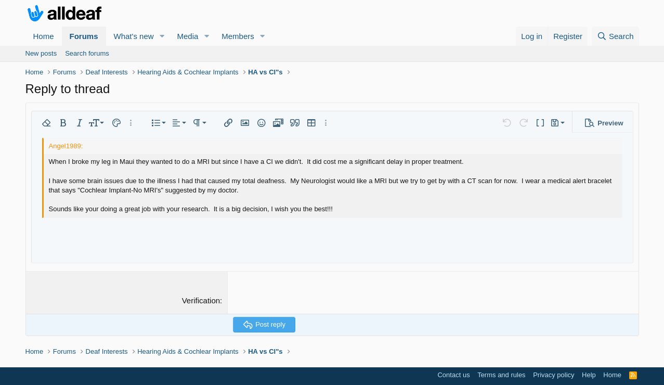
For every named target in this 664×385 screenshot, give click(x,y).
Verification (201, 300)
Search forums (87, 53)
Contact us (453, 375)
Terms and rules (501, 375)
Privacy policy (553, 375)
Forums (84, 36)
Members (238, 36)
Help (589, 375)
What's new (134, 36)
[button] (161, 36)
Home (43, 36)
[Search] (615, 36)
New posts (41, 53)
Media (187, 36)
